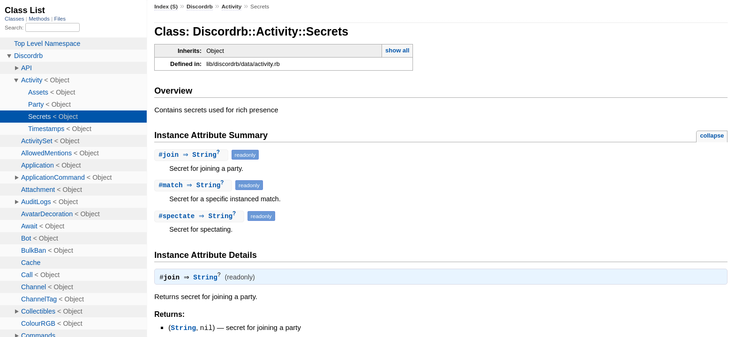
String (207, 279)
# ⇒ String (192, 155)
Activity (232, 6)
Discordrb (200, 6)
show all (397, 50)
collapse (712, 135)
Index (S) (166, 6)
